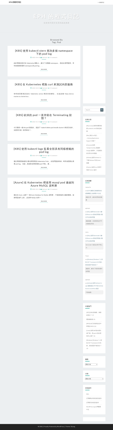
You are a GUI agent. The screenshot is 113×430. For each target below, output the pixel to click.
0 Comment (53, 57)
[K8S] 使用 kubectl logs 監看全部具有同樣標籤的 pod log (44, 150)
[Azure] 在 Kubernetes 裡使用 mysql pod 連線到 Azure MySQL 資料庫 (44, 184)
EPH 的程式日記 (15, 2)
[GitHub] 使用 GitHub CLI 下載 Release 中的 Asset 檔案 (93, 160)
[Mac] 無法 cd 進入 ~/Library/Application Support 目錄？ (92, 138)
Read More (44, 69)
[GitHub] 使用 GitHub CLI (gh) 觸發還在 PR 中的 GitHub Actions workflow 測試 (94, 285)
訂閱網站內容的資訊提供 (93, 398)
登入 (87, 394)
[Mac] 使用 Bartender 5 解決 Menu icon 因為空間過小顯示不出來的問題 (94, 214)
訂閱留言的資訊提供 (92, 402)
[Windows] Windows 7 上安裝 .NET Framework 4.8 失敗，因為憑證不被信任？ (94, 262)
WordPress (60, 426)
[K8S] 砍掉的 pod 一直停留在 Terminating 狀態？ (44, 116)
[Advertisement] (94, 74)
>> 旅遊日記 (101, 2)
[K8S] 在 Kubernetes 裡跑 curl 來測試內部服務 (44, 84)
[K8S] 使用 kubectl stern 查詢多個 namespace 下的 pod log (44, 52)
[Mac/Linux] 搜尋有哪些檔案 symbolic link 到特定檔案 (94, 128)
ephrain (44, 57)
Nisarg (73, 426)
